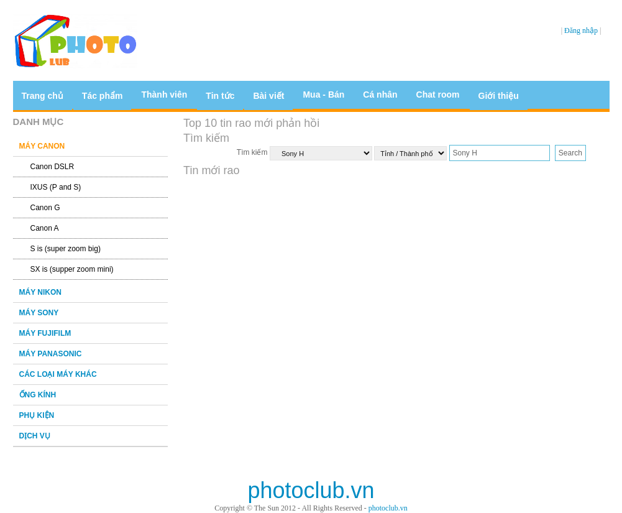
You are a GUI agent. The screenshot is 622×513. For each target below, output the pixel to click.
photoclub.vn (388, 508)
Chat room (438, 94)
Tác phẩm (102, 96)
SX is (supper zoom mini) (72, 269)
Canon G (45, 207)
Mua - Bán (323, 94)
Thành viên (164, 94)
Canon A (44, 228)
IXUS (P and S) (55, 187)
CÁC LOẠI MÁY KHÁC (58, 374)
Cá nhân (380, 94)
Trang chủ (42, 96)
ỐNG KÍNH (38, 395)
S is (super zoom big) (65, 248)
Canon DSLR (52, 166)
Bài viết (268, 96)
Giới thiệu (498, 96)
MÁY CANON (42, 146)
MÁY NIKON (40, 292)
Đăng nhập (581, 30)
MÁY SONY (39, 312)
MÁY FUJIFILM (45, 333)
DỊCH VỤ (34, 436)
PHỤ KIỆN (37, 415)
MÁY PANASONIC (50, 353)
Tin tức (220, 96)
